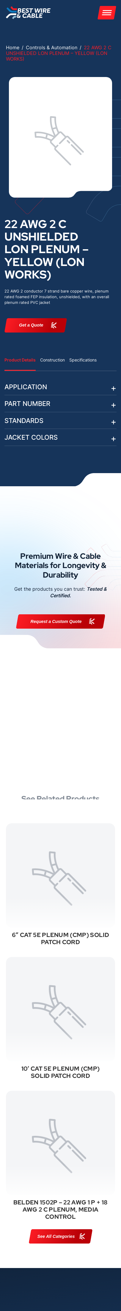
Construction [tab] (52, 359)
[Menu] (107, 12)
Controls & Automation (51, 47)
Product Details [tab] (20, 359)
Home (12, 47)
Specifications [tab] (83, 359)
